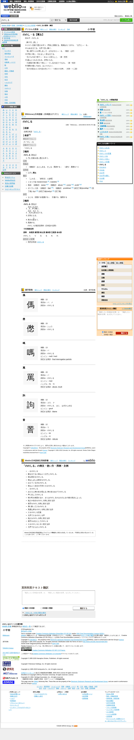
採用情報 (85, 698)
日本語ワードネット (27, 673)
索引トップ (44, 29)
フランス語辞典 (111, 707)
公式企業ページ (87, 694)
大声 (40, 48)
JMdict (36, 681)
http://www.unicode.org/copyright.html (95, 642)
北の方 (43, 69)
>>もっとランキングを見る (122, 304)
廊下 (32, 51)
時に (46, 500)
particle (69, 359)
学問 (6, 74)
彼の (70, 498)
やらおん (104, 289)
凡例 (68, 29)
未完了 (77, 188)
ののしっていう (106, 105)
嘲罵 (101, 110)
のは (101, 181)
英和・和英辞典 (29, 1)
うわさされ (36, 60)
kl (48, 188)
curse (69, 185)
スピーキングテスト (12, 189)
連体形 (48, 232)
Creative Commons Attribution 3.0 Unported (47, 654)
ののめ (101, 170)
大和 (68, 69)
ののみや (102, 167)
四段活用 (30, 229)
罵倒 (62, 45)
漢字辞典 (29, 290)
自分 (36, 486)
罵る (33, 155)
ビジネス (8, 51)
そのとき (63, 498)
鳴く (34, 54)
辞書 (4, 1)
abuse (60, 185)
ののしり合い (105, 137)
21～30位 (119, 263)
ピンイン (44, 356)
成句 (67, 167)
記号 (4, 170)
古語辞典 (62, 1)
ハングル (44, 384)
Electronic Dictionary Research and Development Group (68, 448)
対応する (44, 359)
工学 (6, 68)
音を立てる (50, 54)
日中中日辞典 (40, 1)
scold (77, 185)
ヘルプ (130, 1)
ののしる (37, 132)
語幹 (25, 232)
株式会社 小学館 (26, 631)
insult (60, 387)
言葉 (34, 45)
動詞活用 (38, 226)
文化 (6, 77)
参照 (50, 179)
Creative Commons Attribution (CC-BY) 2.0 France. (48, 650)
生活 (6, 80)
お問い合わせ (62, 694)
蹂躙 (103, 281)
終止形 (42, 232)
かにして (38, 521)
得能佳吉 (104, 300)
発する (50, 500)
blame (54, 411)
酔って (33, 506)
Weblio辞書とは (15, 694)
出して (33, 495)
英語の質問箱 (10, 183)
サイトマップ (14, 705)
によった (78, 498)
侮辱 (62, 197)
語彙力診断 (9, 186)
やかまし (40, 54)
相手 (29, 503)
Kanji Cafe (43, 452)
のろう (42, 179)
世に (43, 63)
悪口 (39, 45)
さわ (36, 207)
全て (3, 48)
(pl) (52, 187)
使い (38, 158)
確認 (103, 296)
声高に (50, 45)
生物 (6, 91)
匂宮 (73, 63)
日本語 (48, 226)
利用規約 (13, 700)
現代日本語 (32, 242)
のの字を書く (104, 176)
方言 (6, 100)
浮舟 (65, 57)
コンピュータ (9, 56)
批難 (43, 197)
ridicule (55, 439)
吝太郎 (102, 120)
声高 (29, 54)
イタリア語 (32, 182)
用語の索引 (52, 29)
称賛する (38, 498)
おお (29, 211)
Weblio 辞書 (121, 1)
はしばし (33, 480)
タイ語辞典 (110, 712)
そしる (49, 167)
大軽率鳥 (103, 126)
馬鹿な (30, 509)
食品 (6, 94)
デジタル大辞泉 (29, 25)
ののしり (102, 151)
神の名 (37, 492)
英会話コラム (10, 177)
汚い (29, 158)
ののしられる (104, 148)
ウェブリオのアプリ (40, 694)
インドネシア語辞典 (112, 709)
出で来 (36, 57)
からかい (36, 527)
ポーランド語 (33, 188)
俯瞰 (103, 274)
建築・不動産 (9, 71)
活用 (54, 226)
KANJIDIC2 (34, 448)
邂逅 (103, 292)
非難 (36, 197)
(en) (47, 184)
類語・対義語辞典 (15, 1)
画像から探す (38, 696)
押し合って (43, 51)
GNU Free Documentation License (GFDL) (90, 633)
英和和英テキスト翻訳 (35, 587)
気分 (73, 498)
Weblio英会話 (10, 180)
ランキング (61, 29)
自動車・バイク (10, 62)
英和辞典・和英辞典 (112, 698)
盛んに (29, 60)
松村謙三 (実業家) (107, 270)
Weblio (23, 635)
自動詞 (36, 185)
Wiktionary (87, 116)
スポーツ (8, 88)
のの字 (101, 173)
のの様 (101, 178)
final (54, 359)
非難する (56, 45)
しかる (32, 179)
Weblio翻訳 (109, 700)
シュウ (49, 326)
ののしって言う (106, 115)
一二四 (74, 69)
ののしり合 (103, 156)
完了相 (57, 191)
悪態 (72, 167)
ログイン (111, 1)
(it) (48, 181)
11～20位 (110, 263)
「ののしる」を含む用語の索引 (35, 613)
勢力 (29, 220)
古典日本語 (28, 132)
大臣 (32, 69)
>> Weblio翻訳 (127, 308)
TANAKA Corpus (8, 648)
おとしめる (41, 167)
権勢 (29, 66)
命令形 (59, 232)
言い (45, 48)
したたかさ (104, 132)
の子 (39, 486)
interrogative (60, 359)
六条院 (29, 63)
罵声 (101, 129)
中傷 (53, 197)
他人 (29, 500)
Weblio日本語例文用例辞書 (37, 461)
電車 (6, 59)
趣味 (6, 85)
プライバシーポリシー (17, 703)
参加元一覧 (128, 16)
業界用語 (8, 54)
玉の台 (54, 63)
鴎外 (67, 51)
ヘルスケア (8, 82)
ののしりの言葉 (105, 153)
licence (45, 450)
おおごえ (31, 207)
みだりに (31, 492)
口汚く (79, 45)
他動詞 (32, 167)
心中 (72, 51)
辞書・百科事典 (17, 25)
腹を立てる (32, 474)
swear (43, 185)
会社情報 (85, 696)
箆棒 (101, 123)
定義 (103, 278)
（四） (34, 42)
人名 (6, 97)
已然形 (53, 232)
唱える (43, 492)
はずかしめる (67, 406)
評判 (45, 60)
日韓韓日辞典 (52, 1)
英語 (29, 185)
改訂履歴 (90, 635)
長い (28, 51)
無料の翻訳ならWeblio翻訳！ (39, 8)
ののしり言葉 (104, 162)
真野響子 (104, 266)
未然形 (31, 232)
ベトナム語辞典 (111, 714)
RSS (75, 726)
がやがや (52, 51)
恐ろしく (53, 57)
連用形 (37, 232)
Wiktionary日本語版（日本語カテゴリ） (42, 114)
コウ (49, 403)
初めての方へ (119, 16)
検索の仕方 (13, 696)
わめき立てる (32, 48)
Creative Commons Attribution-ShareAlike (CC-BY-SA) (54, 633)
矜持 (103, 285)
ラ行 (25, 229)
